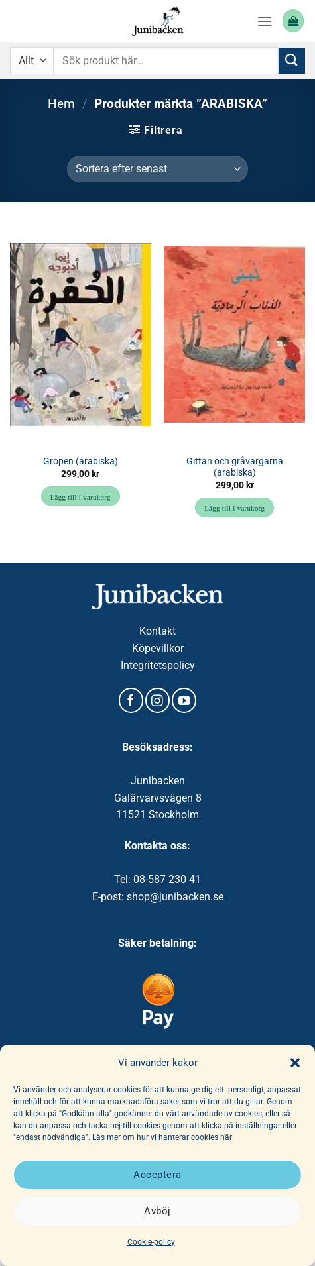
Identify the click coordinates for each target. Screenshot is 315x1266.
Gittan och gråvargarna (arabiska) (234, 467)
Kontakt (157, 631)
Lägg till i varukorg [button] (80, 497)
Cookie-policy (151, 1242)
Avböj (157, 1211)
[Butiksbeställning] (157, 169)
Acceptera (157, 1175)
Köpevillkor (158, 648)
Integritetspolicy (158, 665)
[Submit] (292, 61)
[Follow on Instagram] (157, 700)
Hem (61, 103)
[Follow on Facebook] (131, 700)
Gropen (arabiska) (80, 461)
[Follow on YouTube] (184, 700)
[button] (295, 1062)
